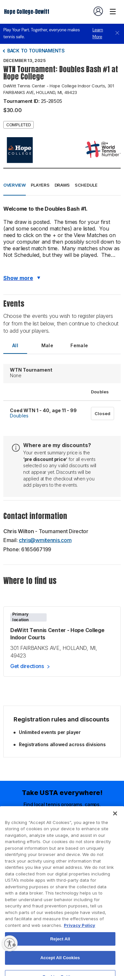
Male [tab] (47, 345)
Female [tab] (79, 345)
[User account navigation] (98, 11)
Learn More (98, 33)
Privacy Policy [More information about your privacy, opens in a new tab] (79, 938)
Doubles (19, 415)
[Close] (115, 826)
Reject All (60, 951)
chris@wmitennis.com (45, 540)
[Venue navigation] (112, 11)
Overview (14, 185)
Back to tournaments (36, 50)
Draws (62, 185)
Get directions (27, 666)
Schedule (86, 185)
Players (40, 185)
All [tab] (15, 345)
